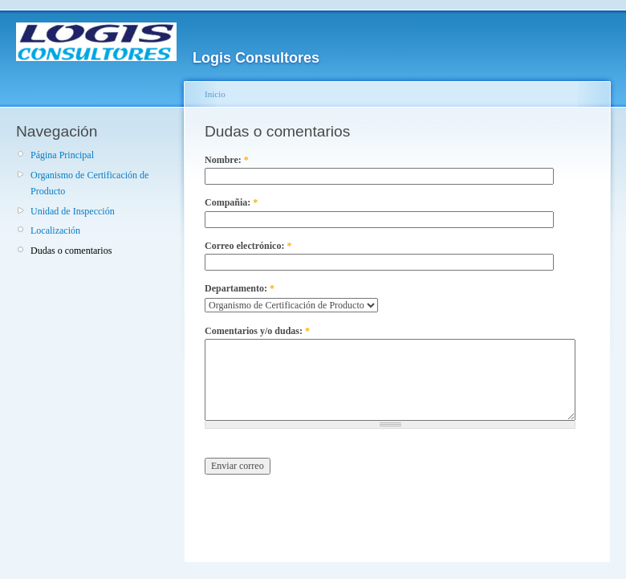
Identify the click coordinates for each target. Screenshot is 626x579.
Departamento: (239, 288)
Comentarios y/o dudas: (257, 330)
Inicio (215, 94)
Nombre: (227, 159)
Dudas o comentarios (71, 250)
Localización (55, 230)
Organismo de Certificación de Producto (89, 183)
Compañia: (231, 202)
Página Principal (62, 155)
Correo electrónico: (248, 245)
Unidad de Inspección (72, 211)
